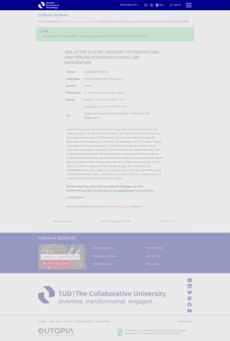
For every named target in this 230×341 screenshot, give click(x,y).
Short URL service (103, 264)
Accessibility (103, 322)
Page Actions (166, 221)
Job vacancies (153, 256)
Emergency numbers (104, 256)
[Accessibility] (151, 5)
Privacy (69, 322)
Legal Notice (55, 322)
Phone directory (154, 248)
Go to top (183, 322)
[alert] (115, 34)
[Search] (175, 5)
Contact (42, 322)
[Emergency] (146, 5)
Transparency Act (84, 322)
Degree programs (103, 248)
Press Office (152, 264)
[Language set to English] (160, 5)
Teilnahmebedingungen (116, 207)
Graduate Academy (53, 15)
